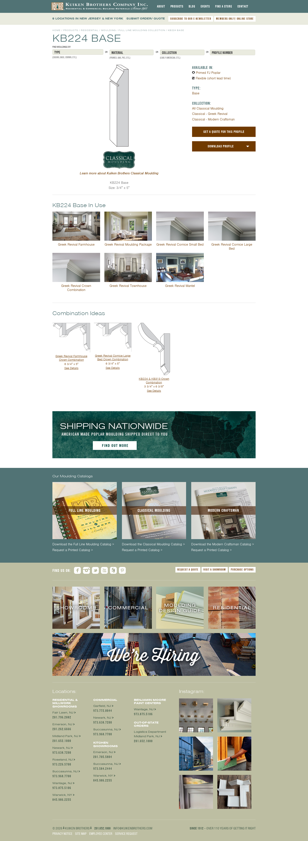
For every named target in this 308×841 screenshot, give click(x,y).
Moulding (108, 30)
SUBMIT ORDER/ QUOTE (145, 18)
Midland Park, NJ (65, 736)
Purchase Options (242, 569)
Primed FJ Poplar (208, 73)
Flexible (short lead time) (213, 78)
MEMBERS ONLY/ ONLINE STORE (235, 19)
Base (195, 93)
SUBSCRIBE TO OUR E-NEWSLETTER (190, 19)
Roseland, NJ (62, 759)
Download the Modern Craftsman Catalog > (222, 544)
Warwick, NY (62, 795)
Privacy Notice (62, 834)
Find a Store (223, 6)
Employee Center (100, 834)
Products (176, 6)
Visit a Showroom (214, 569)
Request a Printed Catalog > (72, 550)
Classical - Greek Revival (209, 114)
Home (56, 30)
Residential (89, 30)
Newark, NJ (61, 748)
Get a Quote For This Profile (223, 131)
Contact (242, 6)
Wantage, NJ (62, 783)
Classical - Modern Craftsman (213, 119)
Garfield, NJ (102, 706)
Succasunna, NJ (65, 771)
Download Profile (221, 146)
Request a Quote (187, 569)
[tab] (161, 6)
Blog (192, 6)
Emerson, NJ (62, 724)
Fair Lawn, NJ (62, 712)
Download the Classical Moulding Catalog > (153, 544)
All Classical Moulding (208, 108)
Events (205, 6)
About (161, 6)
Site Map (80, 834)
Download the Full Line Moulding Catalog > (83, 544)
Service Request (126, 834)
